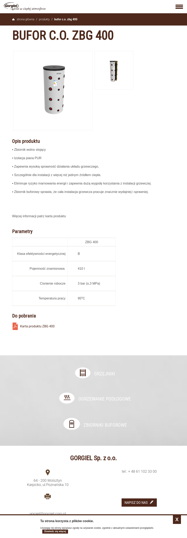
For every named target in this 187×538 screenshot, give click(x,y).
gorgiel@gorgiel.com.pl (48, 513)
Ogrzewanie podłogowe (105, 399)
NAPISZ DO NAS (136, 502)
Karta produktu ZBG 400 (37, 326)
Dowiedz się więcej (55, 531)
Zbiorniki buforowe (105, 425)
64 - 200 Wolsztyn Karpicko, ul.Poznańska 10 (47, 482)
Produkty (44, 19)
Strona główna (25, 19)
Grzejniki (104, 374)
